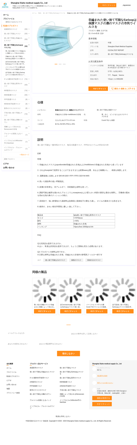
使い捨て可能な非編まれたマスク (15, 39)
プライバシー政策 (13, 393)
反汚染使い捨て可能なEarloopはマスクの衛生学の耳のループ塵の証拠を (122, 307)
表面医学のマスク (15, 29)
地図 (8, 389)
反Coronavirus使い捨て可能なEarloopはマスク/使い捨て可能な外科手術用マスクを (70, 307)
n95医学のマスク (15, 90)
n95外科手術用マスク (15, 104)
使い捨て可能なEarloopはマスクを (15, 46)
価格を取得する (103, 398)
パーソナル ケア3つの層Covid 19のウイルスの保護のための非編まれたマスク (96, 307)
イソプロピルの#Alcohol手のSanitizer (15, 142)
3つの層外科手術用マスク (15, 79)
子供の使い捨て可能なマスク (15, 114)
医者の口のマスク (94, 260)
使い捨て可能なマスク (15, 33)
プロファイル (8, 19)
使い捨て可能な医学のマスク (15, 85)
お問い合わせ (8, 167)
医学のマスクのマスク (15, 108)
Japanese (127, 5)
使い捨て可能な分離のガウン (15, 121)
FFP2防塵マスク (15, 99)
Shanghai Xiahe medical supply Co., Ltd (29, 3)
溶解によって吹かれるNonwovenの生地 (15, 128)
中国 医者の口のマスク (34, 421)
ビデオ (6, 164)
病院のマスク (76, 260)
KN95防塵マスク (15, 95)
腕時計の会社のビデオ (14, 22)
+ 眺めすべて (24, 155)
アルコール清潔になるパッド (15, 135)
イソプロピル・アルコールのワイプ (15, 149)
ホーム (6, 15)
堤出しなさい (68, 353)
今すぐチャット (108, 5)
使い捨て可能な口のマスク (55, 260)
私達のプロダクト (10, 26)
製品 (39, 13)
